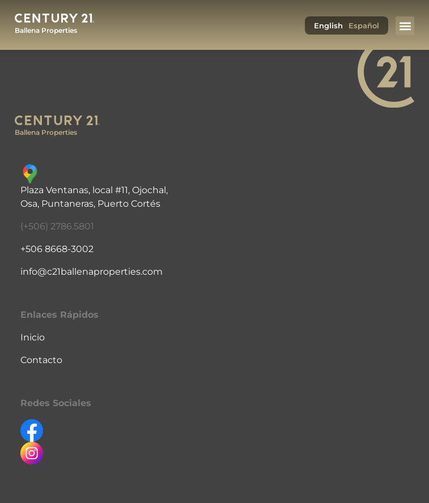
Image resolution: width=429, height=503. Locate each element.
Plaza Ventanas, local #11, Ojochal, (94, 190)
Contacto (41, 360)
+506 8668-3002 (57, 249)
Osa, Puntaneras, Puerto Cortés (90, 203)
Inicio (32, 337)
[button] (405, 25)
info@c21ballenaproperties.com (91, 271)
